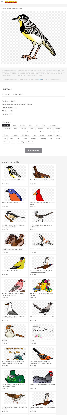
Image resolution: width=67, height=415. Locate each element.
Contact (20, 411)
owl (5, 138)
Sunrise (57, 394)
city (30, 125)
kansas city (7, 128)
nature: (4, 394)
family (18, 399)
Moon (53, 394)
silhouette (30, 142)
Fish (47, 397)
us (12, 142)
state (44, 125)
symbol (32, 128)
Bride (15, 399)
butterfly (33, 138)
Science (61, 402)
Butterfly (18, 397)
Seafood (42, 404)
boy (58, 399)
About (3, 411)
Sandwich (37, 404)
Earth (29, 394)
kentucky (23, 128)
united (25, 138)
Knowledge (51, 402)
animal (50, 135)
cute (18, 138)
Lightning (49, 394)
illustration (22, 125)
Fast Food (25, 404)
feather (6, 142)
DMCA (24, 411)
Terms (7, 411)
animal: (4, 397)
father (61, 399)
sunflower (57, 128)
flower (28, 132)
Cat (21, 397)
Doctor (34, 399)
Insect (60, 397)
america (6, 125)
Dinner (56, 404)
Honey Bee (55, 397)
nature (49, 128)
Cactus (21, 394)
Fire (32, 394)
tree (34, 135)
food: (3, 404)
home (49, 399)
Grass (44, 394)
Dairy (12, 404)
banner (20, 132)
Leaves (16, 394)
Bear (11, 397)
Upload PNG (31, 411)
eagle (57, 132)
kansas (6, 135)
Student (8, 402)
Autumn (12, 394)
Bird (14, 397)
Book (17, 402)
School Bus (42, 402)
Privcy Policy (13, 411)
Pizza (60, 404)
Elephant (43, 397)
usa (51, 132)
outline (58, 138)
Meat (33, 404)
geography (43, 138)
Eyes (41, 399)
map (15, 128)
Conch (25, 394)
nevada (42, 135)
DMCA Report (7, 89)
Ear (38, 399)
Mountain (62, 394)
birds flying (21, 142)
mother (23, 399)
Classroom (22, 402)
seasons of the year (40, 132)
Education (36, 402)
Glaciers (40, 394)
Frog (50, 397)
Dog (32, 397)
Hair (52, 399)
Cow (29, 397)
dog (51, 138)
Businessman (29, 399)
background (53, 125)
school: (4, 402)
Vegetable (47, 404)
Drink (20, 404)
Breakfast (8, 404)
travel (13, 125)
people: (4, 399)
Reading (27, 402)
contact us (40, 79)
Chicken (25, 397)
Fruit (29, 404)
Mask (8, 399)
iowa (11, 138)
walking (44, 399)
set (5, 132)
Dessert (16, 404)
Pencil (31, 402)
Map (47, 402)
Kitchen (52, 404)
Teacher (13, 402)
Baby (12, 399)
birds (37, 125)
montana (12, 132)
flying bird (14, 135)
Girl (55, 399)
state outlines (25, 135)
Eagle (39, 397)
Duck (35, 397)
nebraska (40, 128)
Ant (8, 397)
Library (56, 402)
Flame (35, 394)
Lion (63, 397)
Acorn (8, 394)
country (58, 135)
